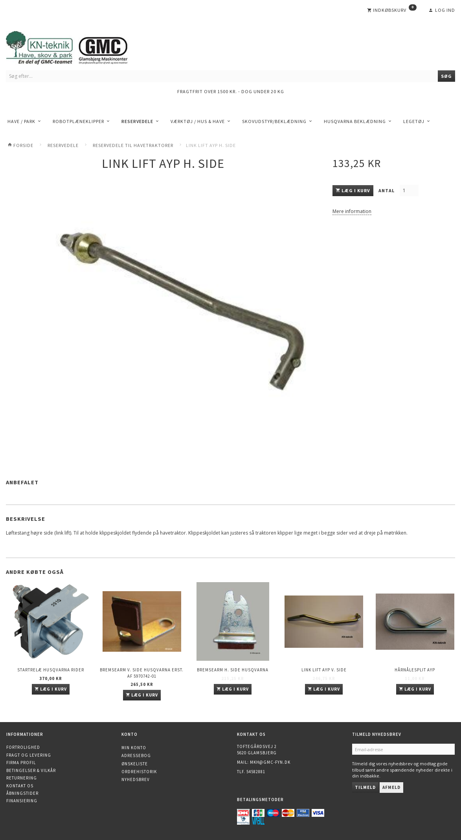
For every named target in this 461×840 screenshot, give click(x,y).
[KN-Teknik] (76, 46)
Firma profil (21, 762)
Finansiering (21, 800)
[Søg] (446, 76)
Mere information (351, 211)
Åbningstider (22, 793)
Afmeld (391, 787)
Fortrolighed (23, 747)
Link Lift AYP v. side (324, 670)
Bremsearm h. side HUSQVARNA (232, 670)
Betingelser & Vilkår (31, 770)
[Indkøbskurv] (392, 10)
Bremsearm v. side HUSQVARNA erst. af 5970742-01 (142, 672)
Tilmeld (365, 787)
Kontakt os (19, 786)
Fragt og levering (28, 755)
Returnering (21, 778)
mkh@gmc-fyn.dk (270, 762)
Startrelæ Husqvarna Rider (50, 670)
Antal (387, 190)
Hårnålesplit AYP (415, 670)
